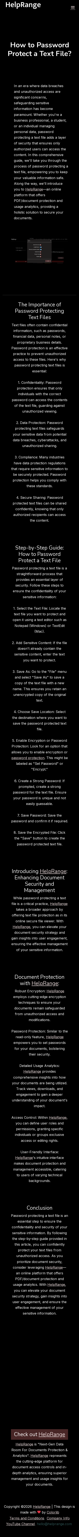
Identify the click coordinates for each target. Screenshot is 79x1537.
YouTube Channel (20, 1524)
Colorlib (53, 1512)
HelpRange (34, 189)
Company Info (58, 1518)
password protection (27, 758)
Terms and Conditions (26, 1518)
